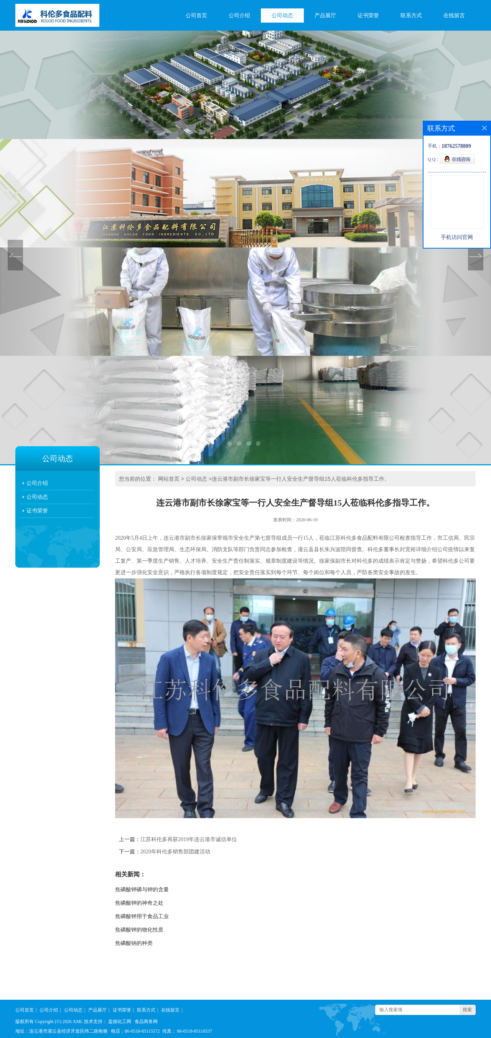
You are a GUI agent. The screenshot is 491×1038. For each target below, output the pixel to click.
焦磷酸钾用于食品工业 (142, 916)
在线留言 (454, 15)
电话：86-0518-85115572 (135, 1031)
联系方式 (411, 15)
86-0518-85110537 (195, 1031)
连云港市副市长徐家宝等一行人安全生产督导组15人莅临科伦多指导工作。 (301, 479)
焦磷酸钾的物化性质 (139, 930)
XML (78, 1021)
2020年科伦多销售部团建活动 (175, 852)
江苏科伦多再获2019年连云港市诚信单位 (188, 839)
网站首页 (169, 479)
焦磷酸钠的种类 (134, 943)
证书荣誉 (368, 15)
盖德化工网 (119, 1021)
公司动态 (282, 15)
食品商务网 (146, 1021)
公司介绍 (239, 15)
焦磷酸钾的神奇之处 (139, 903)
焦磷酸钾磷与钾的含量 (142, 889)
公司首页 (196, 15)
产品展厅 (325, 15)
